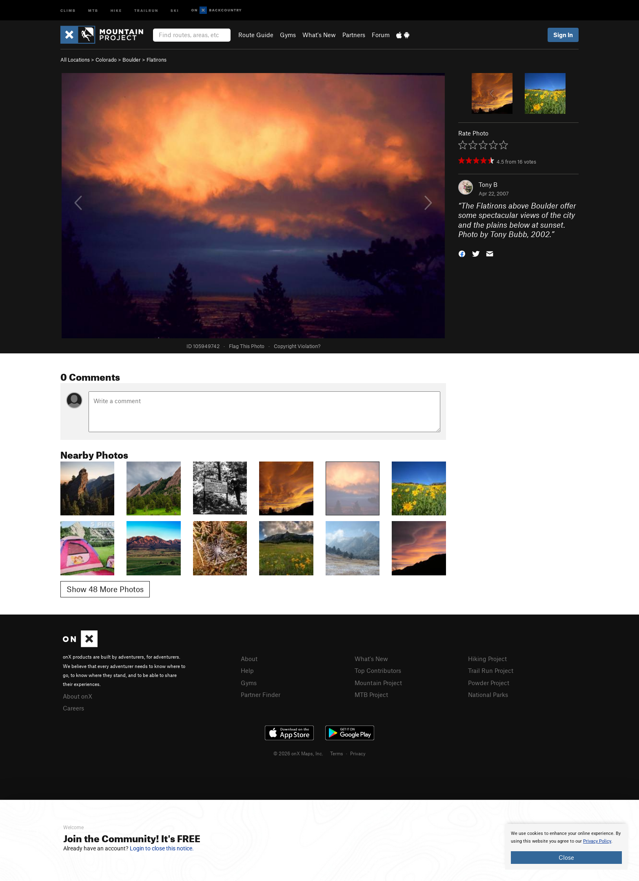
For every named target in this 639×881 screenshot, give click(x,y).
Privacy (358, 753)
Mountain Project (378, 682)
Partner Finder (260, 694)
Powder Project (488, 682)
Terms (336, 753)
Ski (175, 10)
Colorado (106, 59)
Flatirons (156, 59)
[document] (566, 847)
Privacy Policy (597, 841)
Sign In (563, 34)
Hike (116, 10)
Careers (73, 708)
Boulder (131, 59)
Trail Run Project (490, 670)
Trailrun (146, 10)
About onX (77, 696)
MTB (93, 10)
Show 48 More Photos (105, 589)
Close (566, 857)
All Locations (75, 59)
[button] (462, 253)
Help (247, 670)
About (249, 658)
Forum (381, 34)
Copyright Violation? (297, 346)
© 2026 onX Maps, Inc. (298, 753)
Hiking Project (487, 658)
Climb (68, 10)
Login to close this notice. (162, 848)
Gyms (288, 34)
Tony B (488, 184)
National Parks (488, 694)
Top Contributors (378, 670)
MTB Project (371, 694)
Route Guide (255, 34)
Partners (353, 34)
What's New (319, 34)
